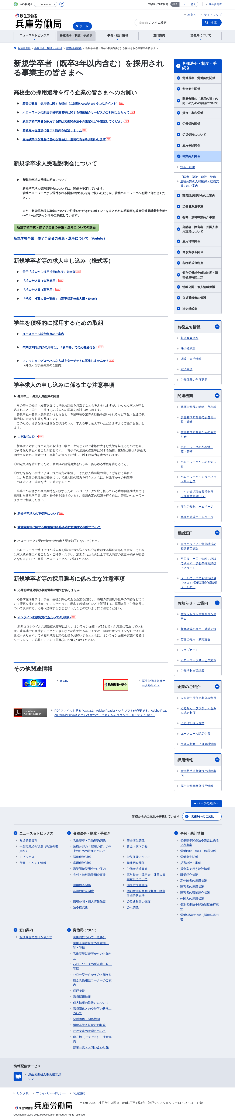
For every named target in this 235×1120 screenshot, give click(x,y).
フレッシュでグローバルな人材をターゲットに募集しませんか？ (66, 360)
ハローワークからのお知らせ (198, 464)
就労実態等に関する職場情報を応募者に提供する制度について (59, 527)
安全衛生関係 (191, 89)
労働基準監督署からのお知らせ (198, 434)
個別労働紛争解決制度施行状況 (199, 906)
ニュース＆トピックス (36, 833)
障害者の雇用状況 (192, 886)
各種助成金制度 (192, 263)
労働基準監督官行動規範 (89, 1024)
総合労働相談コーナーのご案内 (92, 982)
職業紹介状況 (189, 874)
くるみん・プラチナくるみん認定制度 (198, 710)
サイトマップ (213, 14)
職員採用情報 (82, 996)
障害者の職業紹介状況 (195, 892)
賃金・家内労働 (192, 113)
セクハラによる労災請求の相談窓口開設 (198, 546)
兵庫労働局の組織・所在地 (198, 407)
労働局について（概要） (89, 937)
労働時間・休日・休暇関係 (198, 850)
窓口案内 (26, 930)
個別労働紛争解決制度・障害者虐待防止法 (200, 275)
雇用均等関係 (191, 241)
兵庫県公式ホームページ (197, 517)
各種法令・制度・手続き (199, 65)
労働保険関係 (191, 123)
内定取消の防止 (27, 437)
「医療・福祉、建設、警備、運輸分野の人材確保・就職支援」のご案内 (199, 181)
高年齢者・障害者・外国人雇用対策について (146, 877)
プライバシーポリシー (51, 1093)
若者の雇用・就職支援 (195, 639)
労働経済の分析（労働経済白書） (199, 917)
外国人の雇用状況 (192, 898)
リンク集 (23, 1093)
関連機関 (198, 395)
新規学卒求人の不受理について (38, 513)
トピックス (27, 856)
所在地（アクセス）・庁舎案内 (92, 1039)
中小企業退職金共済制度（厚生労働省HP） (197, 494)
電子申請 (187, 369)
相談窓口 (198, 532)
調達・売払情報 (191, 359)
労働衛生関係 (189, 856)
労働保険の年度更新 (194, 379)
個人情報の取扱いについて (91, 1002)
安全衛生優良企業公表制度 (198, 698)
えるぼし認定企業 (192, 723)
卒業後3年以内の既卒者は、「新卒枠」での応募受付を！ (61, 347)
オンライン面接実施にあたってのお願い (44, 617)
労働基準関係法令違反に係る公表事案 (199, 842)
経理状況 (79, 990)
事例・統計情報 (192, 833)
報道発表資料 (189, 338)
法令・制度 (187, 167)
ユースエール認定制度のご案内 (43, 334)
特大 (193, 4)
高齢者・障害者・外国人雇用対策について (200, 229)
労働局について (85, 930)
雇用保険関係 (191, 145)
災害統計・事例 (190, 862)
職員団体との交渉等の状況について (92, 1011)
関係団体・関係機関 (86, 1019)
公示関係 (133, 907)
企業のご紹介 (198, 686)
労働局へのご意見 (202, 816)
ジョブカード (189, 650)
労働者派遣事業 (192, 206)
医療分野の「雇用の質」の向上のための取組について (200, 101)
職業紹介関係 (191, 156)
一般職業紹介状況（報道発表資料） (39, 848)
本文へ (191, 14)
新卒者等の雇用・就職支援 (198, 629)
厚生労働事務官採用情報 (197, 786)
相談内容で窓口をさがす (36, 937)
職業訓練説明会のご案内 (198, 195)
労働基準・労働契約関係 (198, 78)
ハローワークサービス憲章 (198, 660)
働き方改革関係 (192, 252)
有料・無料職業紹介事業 (198, 217)
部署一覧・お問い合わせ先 (91, 1047)
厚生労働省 (215, 4)
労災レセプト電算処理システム (198, 616)
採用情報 (198, 759)
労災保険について (194, 134)
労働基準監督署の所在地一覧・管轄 (198, 419)
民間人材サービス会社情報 (198, 744)
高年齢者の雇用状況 (193, 880)
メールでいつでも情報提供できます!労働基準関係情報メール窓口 (199, 582)
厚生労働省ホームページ (197, 506)
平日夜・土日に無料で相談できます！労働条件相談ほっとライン (198, 563)
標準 (174, 4)
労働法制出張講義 (192, 671)
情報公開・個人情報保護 (198, 287)
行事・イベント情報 (33, 862)
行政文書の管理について (89, 1030)
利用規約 (79, 1093)
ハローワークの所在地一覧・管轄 (197, 449)
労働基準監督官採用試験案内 (198, 773)
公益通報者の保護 (194, 298)
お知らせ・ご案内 (198, 602)
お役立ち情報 (198, 326)
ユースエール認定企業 (195, 733)
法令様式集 (189, 308)
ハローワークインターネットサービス (198, 479)
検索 (214, 22)
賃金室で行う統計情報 (195, 868)
